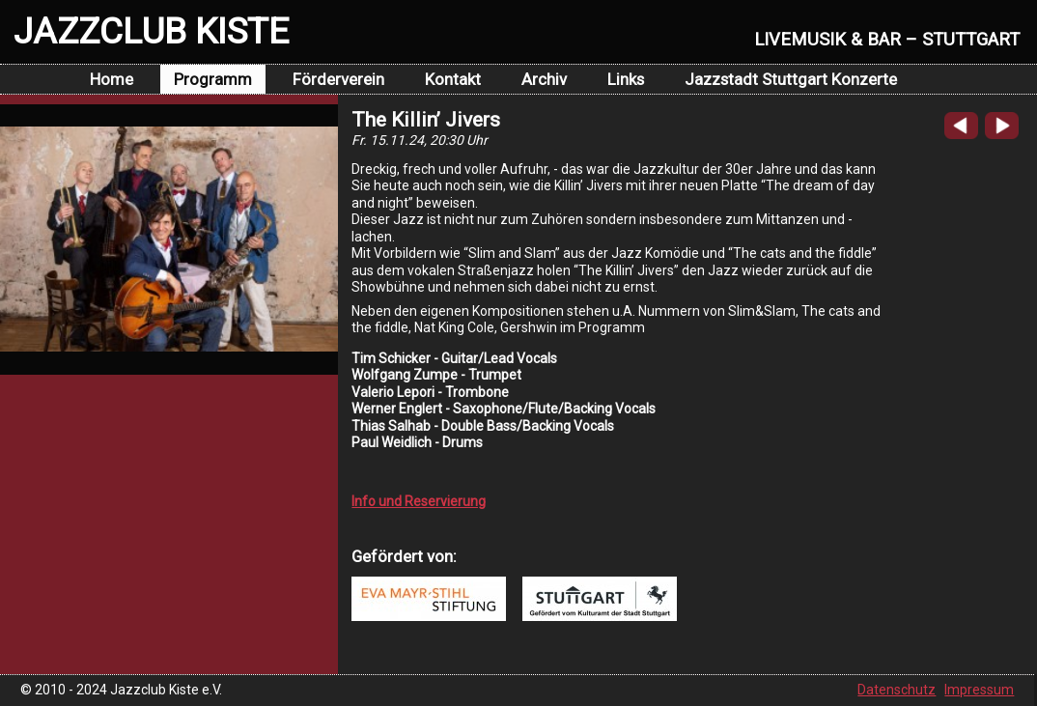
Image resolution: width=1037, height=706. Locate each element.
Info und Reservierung (418, 501)
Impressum (979, 689)
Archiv (544, 79)
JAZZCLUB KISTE (151, 31)
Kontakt (453, 79)
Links (625, 79)
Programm (213, 79)
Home (111, 79)
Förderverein (338, 79)
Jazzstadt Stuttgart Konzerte (791, 79)
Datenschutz (896, 689)
